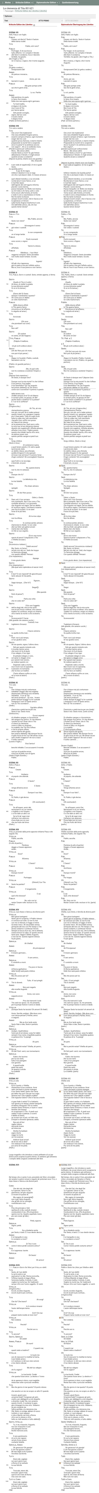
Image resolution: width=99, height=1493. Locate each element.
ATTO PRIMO (44, 21)
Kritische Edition (23, 2)
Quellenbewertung (70, 2)
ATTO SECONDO (71, 21)
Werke (8, 2)
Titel (6, 21)
